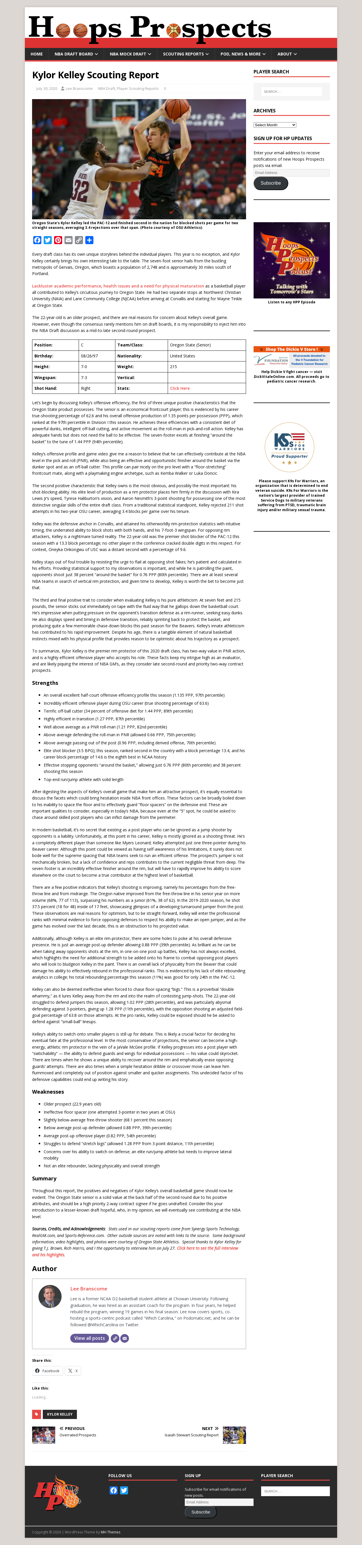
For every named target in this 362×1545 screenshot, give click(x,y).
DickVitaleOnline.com (274, 376)
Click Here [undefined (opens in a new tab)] (180, 388)
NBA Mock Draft (128, 54)
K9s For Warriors (303, 481)
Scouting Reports (183, 54)
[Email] (124, 1338)
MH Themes (110, 1532)
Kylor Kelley (60, 1414)
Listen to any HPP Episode (291, 302)
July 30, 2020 (46, 88)
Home (37, 54)
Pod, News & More (241, 54)
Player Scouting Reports (138, 88)
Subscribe (271, 183)
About (285, 54)
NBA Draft (106, 88)
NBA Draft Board (74, 54)
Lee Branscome (79, 88)
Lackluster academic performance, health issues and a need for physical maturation (118, 286)
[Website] (115, 1338)
